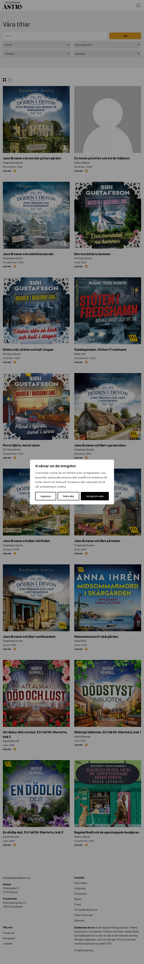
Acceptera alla (95, 496)
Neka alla (68, 496)
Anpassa (45, 496)
